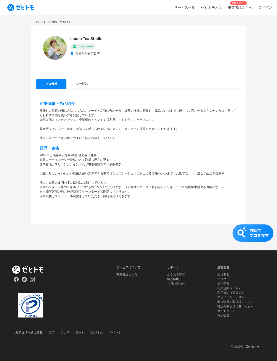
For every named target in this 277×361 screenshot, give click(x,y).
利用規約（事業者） (231, 292)
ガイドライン (226, 311)
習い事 (65, 332)
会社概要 (223, 274)
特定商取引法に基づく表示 (235, 306)
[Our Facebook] (16, 281)
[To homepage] (20, 7)
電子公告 (223, 315)
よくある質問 (176, 274)
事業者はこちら (126, 274)
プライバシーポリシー (232, 297)
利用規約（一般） (229, 288)
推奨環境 (173, 279)
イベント (115, 332)
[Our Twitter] (24, 281)
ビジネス (97, 332)
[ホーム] (31, 270)
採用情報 (223, 283)
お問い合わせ (176, 283)
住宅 (51, 332)
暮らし (80, 332)
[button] (138, 237)
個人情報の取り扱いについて (237, 301)
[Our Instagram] (32, 281)
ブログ (221, 279)
